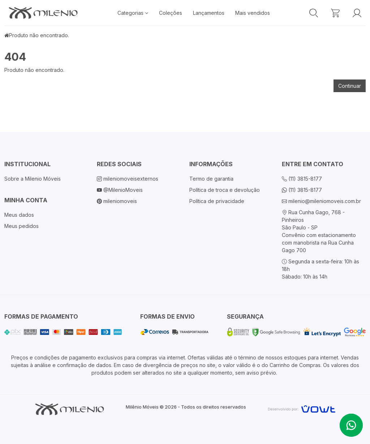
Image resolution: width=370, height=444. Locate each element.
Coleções (170, 13)
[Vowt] (301, 408)
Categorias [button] (132, 13)
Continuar (349, 86)
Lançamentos (208, 13)
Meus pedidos (21, 226)
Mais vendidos (252, 13)
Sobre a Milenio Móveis (32, 179)
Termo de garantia (211, 179)
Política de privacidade (216, 201)
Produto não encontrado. (39, 35)
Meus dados (19, 215)
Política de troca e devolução (224, 190)
